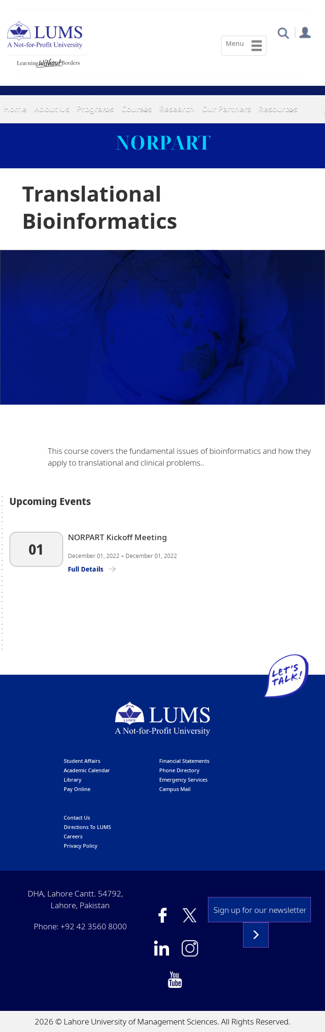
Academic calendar (87, 769)
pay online (77, 788)
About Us (51, 108)
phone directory (179, 769)
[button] (283, 33)
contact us (77, 817)
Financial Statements (184, 760)
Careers (73, 835)
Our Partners (226, 108)
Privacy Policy (80, 845)
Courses (136, 108)
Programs (95, 108)
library (72, 779)
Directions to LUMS (87, 826)
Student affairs (82, 760)
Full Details (85, 568)
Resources (278, 108)
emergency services (183, 779)
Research (176, 108)
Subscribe (256, 934)
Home (15, 108)
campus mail (175, 788)
